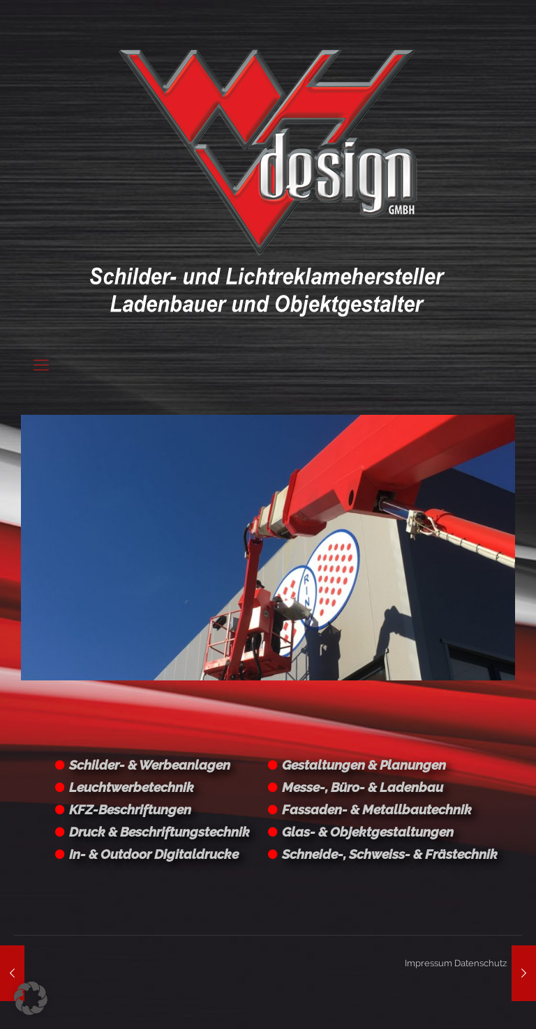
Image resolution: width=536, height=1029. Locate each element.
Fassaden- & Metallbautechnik (377, 809)
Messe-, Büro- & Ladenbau (362, 787)
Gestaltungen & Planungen (364, 764)
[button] (30, 998)
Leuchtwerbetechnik (131, 787)
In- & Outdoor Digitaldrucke (154, 854)
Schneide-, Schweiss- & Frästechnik (390, 854)
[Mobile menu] (41, 364)
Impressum (428, 963)
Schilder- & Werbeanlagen (149, 764)
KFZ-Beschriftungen (130, 809)
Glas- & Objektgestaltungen (368, 831)
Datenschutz (480, 963)
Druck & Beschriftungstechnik (159, 831)
